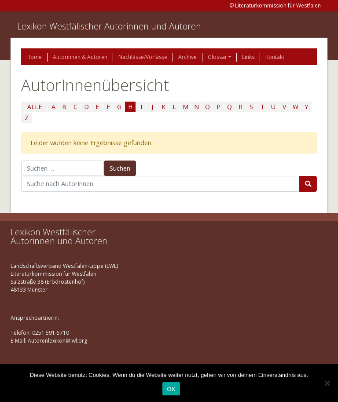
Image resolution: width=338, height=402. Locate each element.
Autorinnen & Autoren (80, 57)
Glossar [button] (217, 57)
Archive (187, 57)
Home (34, 57)
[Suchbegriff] (160, 184)
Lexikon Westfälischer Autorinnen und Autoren (109, 26)
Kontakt (274, 57)
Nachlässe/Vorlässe (142, 57)
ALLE (34, 106)
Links (248, 57)
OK (171, 389)
